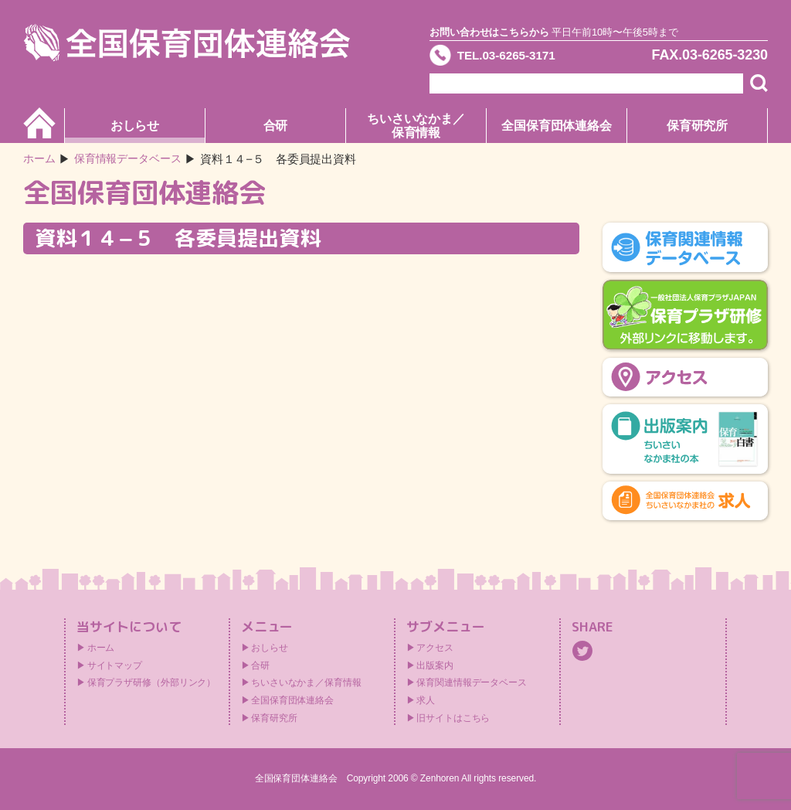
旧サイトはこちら (453, 718)
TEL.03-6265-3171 (517, 57)
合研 (275, 125)
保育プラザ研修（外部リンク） (151, 682)
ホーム (40, 159)
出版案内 (434, 665)
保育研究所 (697, 125)
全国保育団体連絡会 (556, 125)
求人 (425, 700)
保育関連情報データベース (471, 682)
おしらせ (135, 125)
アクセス (434, 647)
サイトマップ (114, 665)
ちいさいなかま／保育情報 (416, 125)
